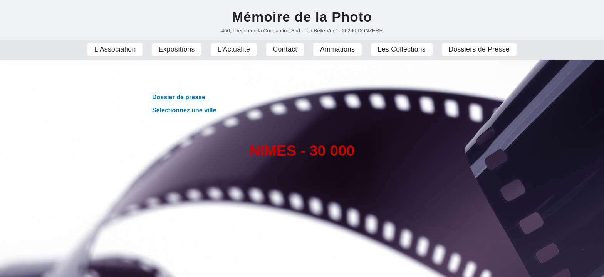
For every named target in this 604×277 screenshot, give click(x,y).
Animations (337, 49)
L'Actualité (234, 49)
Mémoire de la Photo (302, 16)
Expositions (177, 49)
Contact (285, 49)
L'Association (115, 49)
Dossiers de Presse (479, 49)
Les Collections (402, 49)
